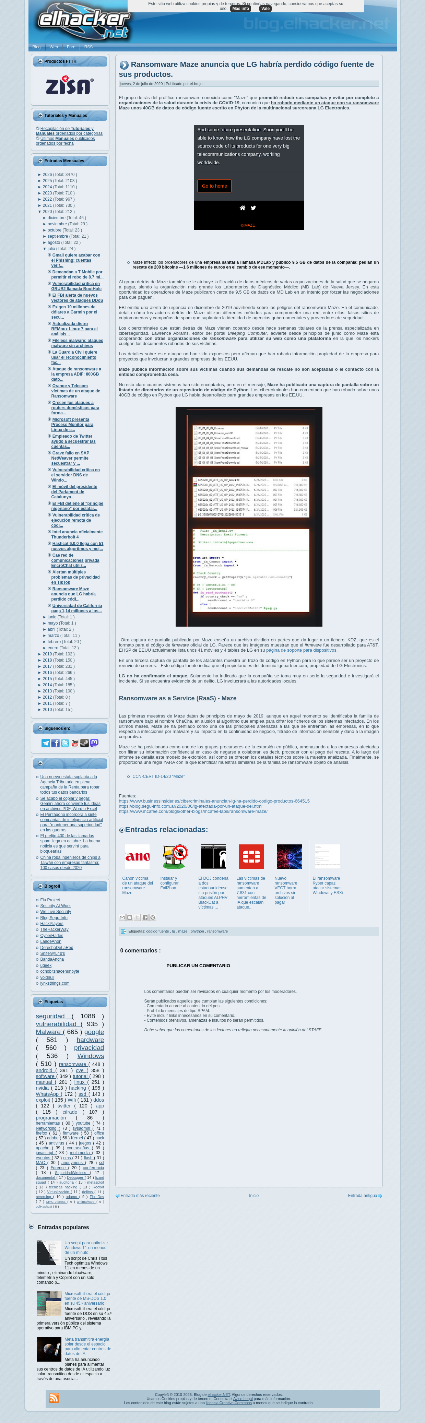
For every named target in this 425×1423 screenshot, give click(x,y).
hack (99, 1138)
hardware (90, 1039)
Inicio (254, 1195)
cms (67, 1157)
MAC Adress (56, 1201)
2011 (48, 703)
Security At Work (55, 905)
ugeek (46, 965)
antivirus (57, 1143)
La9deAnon (50, 941)
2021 (48, 205)
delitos (88, 1192)
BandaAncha (52, 959)
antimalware (86, 1201)
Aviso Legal (243, 1399)
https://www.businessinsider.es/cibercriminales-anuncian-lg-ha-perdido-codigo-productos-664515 (214, 801)
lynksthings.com (55, 983)
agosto (54, 242)
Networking (47, 1128)
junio (53, 617)
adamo (72, 1197)
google (94, 1031)
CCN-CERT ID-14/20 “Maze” (159, 776)
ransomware (73, 1064)
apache (44, 1148)
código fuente (158, 931)
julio (52, 248)
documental (46, 1177)
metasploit (95, 1182)
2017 (48, 666)
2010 (48, 709)
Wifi (72, 1100)
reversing (44, 1197)
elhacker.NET (219, 1394)
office (99, 1133)
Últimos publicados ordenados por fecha (65, 141)
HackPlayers (51, 923)
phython (198, 931)
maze (183, 931)
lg (174, 931)
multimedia (81, 1152)
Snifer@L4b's (52, 953)
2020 (48, 211)
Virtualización (59, 1192)
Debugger (75, 1177)
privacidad (89, 1047)
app (100, 1105)
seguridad (54, 1016)
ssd (83, 1094)
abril (52, 629)
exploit (44, 1100)
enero (53, 647)
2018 (48, 660)
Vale (265, 8)
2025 (48, 180)
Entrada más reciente (140, 1195)
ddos (98, 1100)
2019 (48, 654)
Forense (59, 1167)
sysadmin (82, 1128)
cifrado (72, 1112)
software (46, 1076)
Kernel (77, 1138)
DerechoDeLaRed (56, 947)
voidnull (47, 977)
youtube (84, 1123)
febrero (55, 641)
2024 (48, 187)
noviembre (58, 224)
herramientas (49, 1123)
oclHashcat (44, 1206)
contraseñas (79, 1148)
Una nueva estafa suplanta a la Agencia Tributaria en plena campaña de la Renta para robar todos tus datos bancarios (70, 784)
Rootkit (98, 1187)
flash (89, 1157)
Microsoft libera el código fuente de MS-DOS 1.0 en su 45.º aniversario (87, 1298)
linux (80, 1082)
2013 (48, 691)
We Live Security (55, 911)
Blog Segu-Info (54, 917)
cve (81, 1070)
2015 (48, 678)
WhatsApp (48, 1094)
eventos (44, 1157)
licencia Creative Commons (229, 1403)
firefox (42, 1133)
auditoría (67, 1182)
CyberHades (51, 935)
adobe (53, 1138)
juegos (86, 1143)
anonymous (73, 1162)
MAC (41, 1162)
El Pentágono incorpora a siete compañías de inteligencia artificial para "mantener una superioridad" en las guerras (71, 822)
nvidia (43, 1088)
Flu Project (50, 900)
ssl (101, 1162)
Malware (49, 1031)
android (46, 1070)
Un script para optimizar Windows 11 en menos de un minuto (86, 1248)
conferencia (93, 1167)
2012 (48, 697)
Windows (91, 1055)
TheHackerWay (54, 929)
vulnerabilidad (58, 1024)
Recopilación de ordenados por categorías (69, 131)
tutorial (81, 1076)
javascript (46, 1152)
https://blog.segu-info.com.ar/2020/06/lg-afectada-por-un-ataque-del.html (190, 806)
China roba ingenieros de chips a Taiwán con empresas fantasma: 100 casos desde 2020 (70, 862)
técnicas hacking (64, 1187)
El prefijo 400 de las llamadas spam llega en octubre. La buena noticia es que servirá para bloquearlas (70, 843)
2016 (48, 672)
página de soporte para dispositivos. (302, 650)
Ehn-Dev (97, 1197)
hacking (78, 1088)
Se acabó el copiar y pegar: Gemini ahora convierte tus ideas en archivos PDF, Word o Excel (70, 803)
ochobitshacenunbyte (59, 971)
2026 (48, 174)
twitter (66, 1105)
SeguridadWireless (72, 1173)
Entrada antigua (362, 1195)
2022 (48, 199)
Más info (240, 8)
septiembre (58, 236)
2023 (48, 193)
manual (45, 1082)
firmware (72, 1133)
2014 (48, 685)
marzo (54, 635)
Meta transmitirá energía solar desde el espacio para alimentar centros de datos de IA (87, 1346)
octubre (55, 230)
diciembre (57, 217)
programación (56, 1117)
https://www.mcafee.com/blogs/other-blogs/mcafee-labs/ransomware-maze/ (193, 811)
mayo (53, 623)
